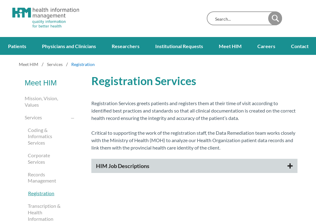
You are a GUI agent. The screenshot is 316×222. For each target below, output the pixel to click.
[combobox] (239, 19)
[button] (275, 18)
